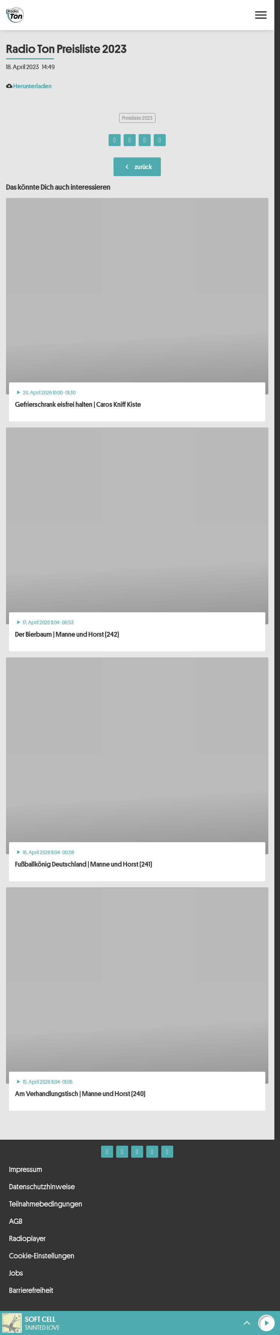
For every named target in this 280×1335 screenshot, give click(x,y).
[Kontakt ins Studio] (167, 1152)
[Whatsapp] (137, 1152)
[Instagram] (122, 1152)
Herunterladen (32, 85)
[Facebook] (107, 1152)
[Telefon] (152, 1152)
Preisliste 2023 (137, 117)
